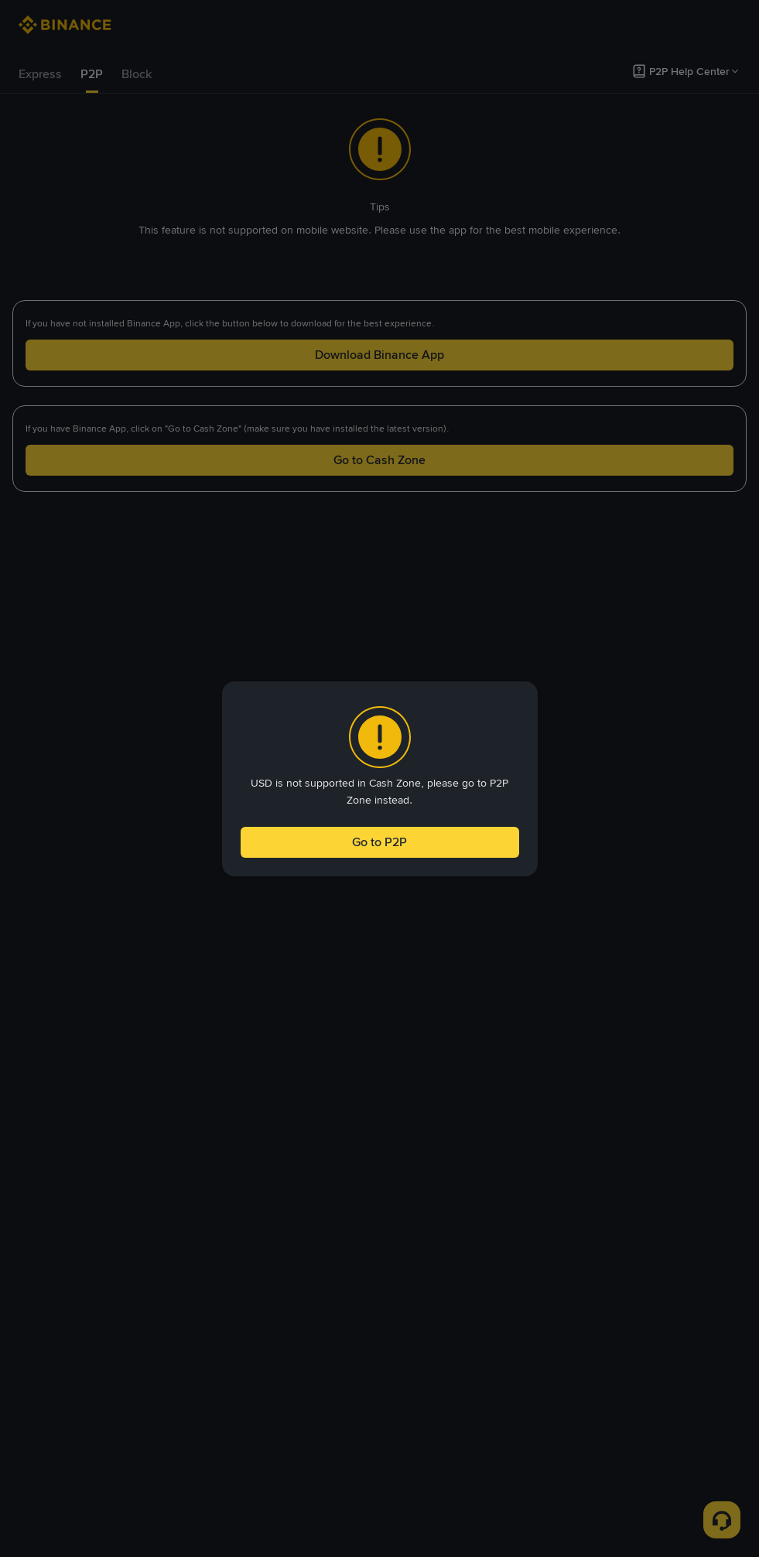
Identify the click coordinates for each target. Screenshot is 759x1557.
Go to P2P (379, 842)
